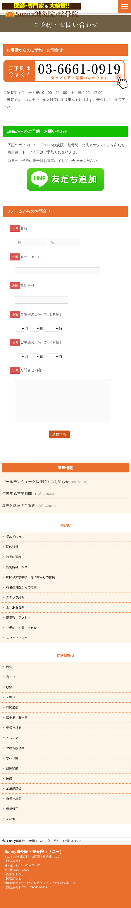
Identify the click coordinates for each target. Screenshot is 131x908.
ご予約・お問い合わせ (21, 628)
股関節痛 (12, 768)
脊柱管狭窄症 (15, 748)
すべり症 (12, 758)
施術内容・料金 (17, 567)
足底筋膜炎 (13, 788)
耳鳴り (10, 697)
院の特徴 (12, 546)
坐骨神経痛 (13, 727)
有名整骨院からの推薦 (21, 587)
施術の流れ (13, 556)
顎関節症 (12, 707)
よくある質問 (15, 607)
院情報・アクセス (18, 617)
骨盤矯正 (12, 809)
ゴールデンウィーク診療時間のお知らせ (35, 482)
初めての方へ (15, 536)
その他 (10, 819)
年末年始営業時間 (17, 494)
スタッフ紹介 (15, 597)
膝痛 (9, 778)
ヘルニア (12, 737)
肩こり (10, 677)
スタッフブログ (17, 638)
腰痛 (9, 667)
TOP (25, 841)
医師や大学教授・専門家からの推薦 (30, 577)
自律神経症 (13, 798)
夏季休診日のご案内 (19, 506)
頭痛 (9, 687)
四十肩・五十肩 (17, 717)
